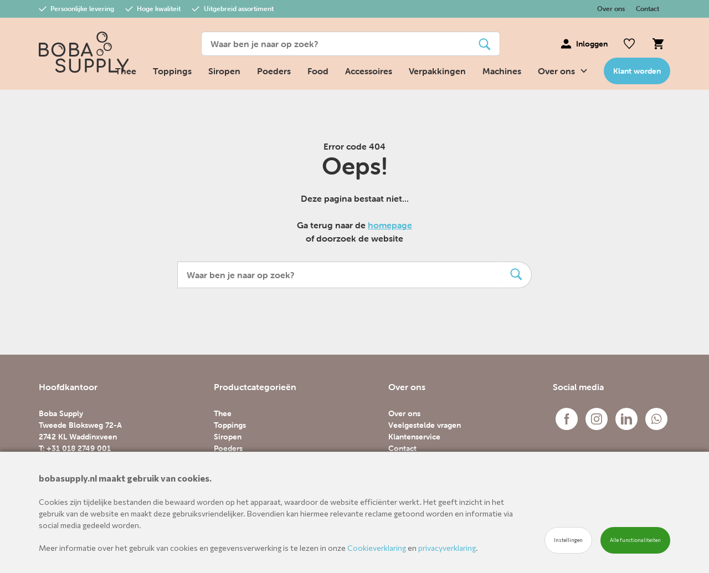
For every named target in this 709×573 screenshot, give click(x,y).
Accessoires (368, 70)
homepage (390, 225)
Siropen (224, 70)
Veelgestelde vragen (424, 425)
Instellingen (568, 540)
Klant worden (637, 71)
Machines (501, 70)
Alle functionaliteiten (635, 540)
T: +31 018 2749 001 (75, 448)
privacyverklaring (447, 547)
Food (317, 70)
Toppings (172, 70)
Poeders (274, 70)
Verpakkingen (437, 70)
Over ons (611, 8)
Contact (647, 8)
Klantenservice (414, 437)
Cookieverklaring (376, 547)
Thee (223, 413)
